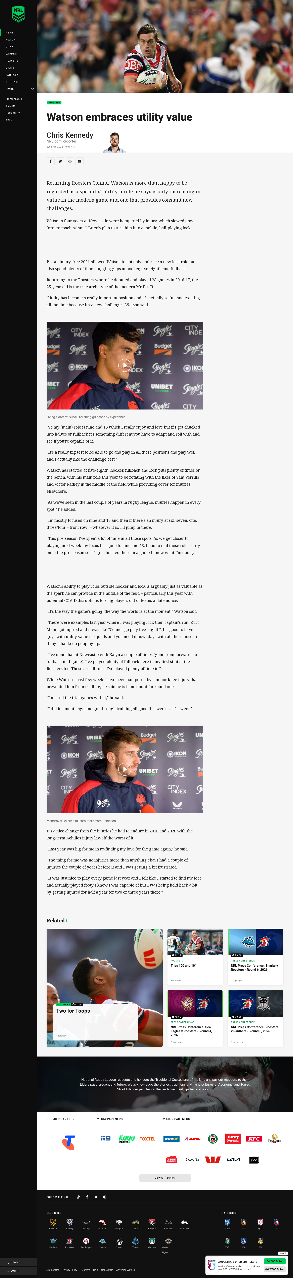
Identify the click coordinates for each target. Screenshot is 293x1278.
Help (95, 1269)
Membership (14, 99)
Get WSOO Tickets (275, 1269)
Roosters (54, 102)
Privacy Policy (69, 1269)
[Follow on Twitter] (96, 1197)
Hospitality (13, 112)
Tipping (12, 81)
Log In (12, 1270)
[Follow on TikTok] (78, 1197)
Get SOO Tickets (275, 1261)
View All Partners (165, 1178)
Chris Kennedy (70, 135)
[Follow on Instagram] (104, 1197)
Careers (86, 1269)
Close (283, 1253)
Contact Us (107, 1269)
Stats (10, 67)
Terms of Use (52, 1269)
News (10, 32)
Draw (10, 46)
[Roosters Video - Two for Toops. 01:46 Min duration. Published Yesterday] (105, 988)
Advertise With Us (125, 1269)
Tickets (11, 106)
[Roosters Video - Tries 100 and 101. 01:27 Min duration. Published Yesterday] (195, 957)
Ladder (11, 53)
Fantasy (12, 74)
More (20, 88)
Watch (11, 39)
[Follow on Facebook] (87, 1197)
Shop (9, 119)
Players (12, 60)
